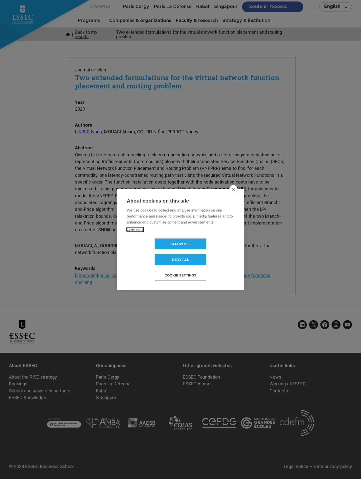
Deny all (209, 252)
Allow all (152, 252)
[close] (233, 197)
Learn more (135, 237)
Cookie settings (181, 267)
